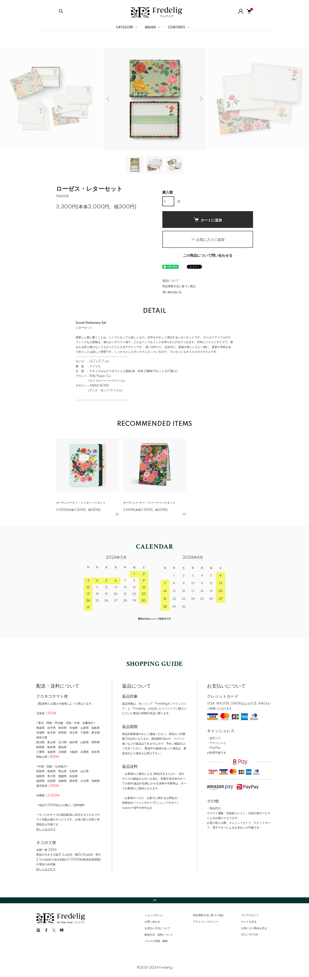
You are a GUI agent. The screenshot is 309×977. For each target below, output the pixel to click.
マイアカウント (250, 915)
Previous (108, 99)
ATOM (253, 934)
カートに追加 (208, 219)
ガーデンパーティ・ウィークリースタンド (149, 502)
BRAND (150, 27)
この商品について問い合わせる (208, 256)
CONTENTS (176, 27)
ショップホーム (154, 915)
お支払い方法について (157, 928)
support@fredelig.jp (137, 807)
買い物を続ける (172, 292)
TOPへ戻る (154, 900)
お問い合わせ (152, 921)
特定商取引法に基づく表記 (178, 286)
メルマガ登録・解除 (156, 941)
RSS (244, 934)
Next (201, 99)
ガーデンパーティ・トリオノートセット (81, 502)
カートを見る (249, 921)
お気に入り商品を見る (254, 928)
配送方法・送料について (159, 934)
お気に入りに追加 (207, 240)
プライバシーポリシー (206, 921)
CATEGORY (124, 27)
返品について (170, 280)
